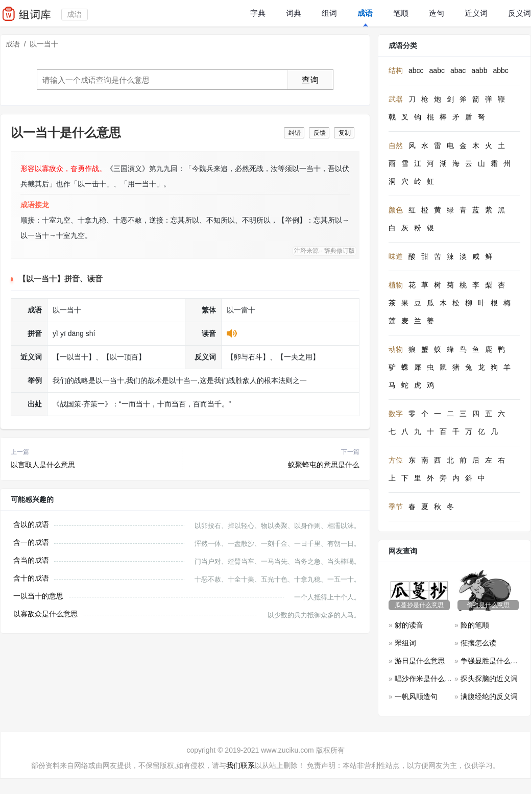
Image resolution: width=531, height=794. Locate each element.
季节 (396, 506)
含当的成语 (31, 560)
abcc (416, 70)
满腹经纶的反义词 (489, 696)
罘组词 (405, 643)
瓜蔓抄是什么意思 (419, 605)
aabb (479, 70)
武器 (396, 99)
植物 (396, 285)
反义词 (519, 13)
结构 (396, 70)
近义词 (476, 13)
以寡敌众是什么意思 (45, 614)
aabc (437, 70)
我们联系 (240, 765)
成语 (365, 13)
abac (458, 70)
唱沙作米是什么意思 (427, 679)
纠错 (294, 132)
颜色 (396, 210)
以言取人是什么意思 (43, 465)
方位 (396, 460)
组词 (329, 13)
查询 (310, 80)
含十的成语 (31, 578)
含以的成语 (31, 524)
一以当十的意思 (38, 596)
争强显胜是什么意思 (493, 661)
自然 (396, 145)
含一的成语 (31, 542)
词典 (293, 13)
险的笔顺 (475, 625)
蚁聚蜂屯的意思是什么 (323, 465)
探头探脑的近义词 (489, 679)
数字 (396, 414)
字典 (258, 13)
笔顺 (400, 13)
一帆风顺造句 (416, 696)
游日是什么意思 (420, 661)
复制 (345, 132)
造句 (436, 13)
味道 (396, 256)
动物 (396, 349)
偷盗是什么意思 (488, 605)
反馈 (319, 132)
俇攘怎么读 (478, 643)
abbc (500, 70)
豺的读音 (409, 625)
